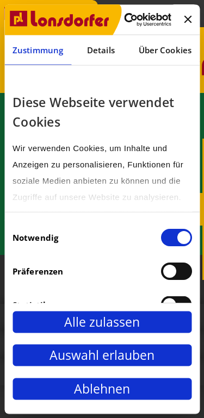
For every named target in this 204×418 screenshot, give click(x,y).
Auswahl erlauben (102, 355)
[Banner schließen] (187, 19)
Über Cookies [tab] (165, 50)
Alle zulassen (102, 322)
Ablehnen (102, 388)
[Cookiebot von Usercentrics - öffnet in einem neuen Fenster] (128, 20)
